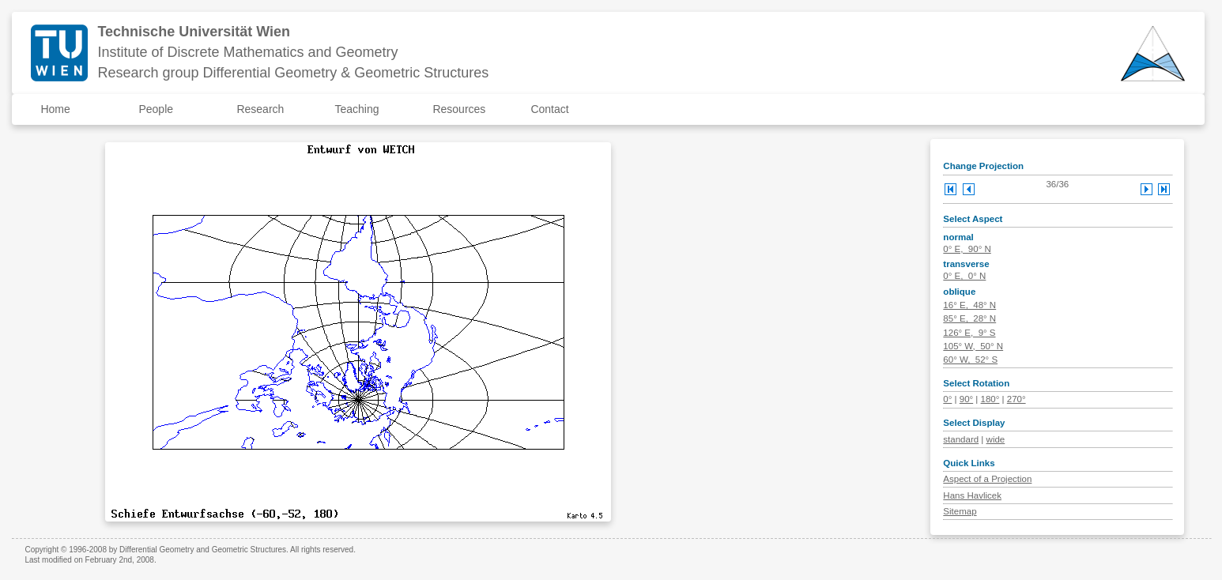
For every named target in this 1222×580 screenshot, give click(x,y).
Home (55, 109)
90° (966, 399)
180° (990, 399)
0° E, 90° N (966, 249)
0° (947, 399)
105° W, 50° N (973, 346)
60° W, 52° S (970, 359)
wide (995, 439)
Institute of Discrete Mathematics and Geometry (247, 52)
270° (1016, 399)
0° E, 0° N (964, 276)
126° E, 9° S (969, 332)
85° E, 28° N (969, 318)
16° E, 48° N (969, 305)
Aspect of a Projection (987, 479)
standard (961, 439)
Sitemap (959, 511)
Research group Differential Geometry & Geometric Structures (292, 73)
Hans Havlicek (972, 495)
